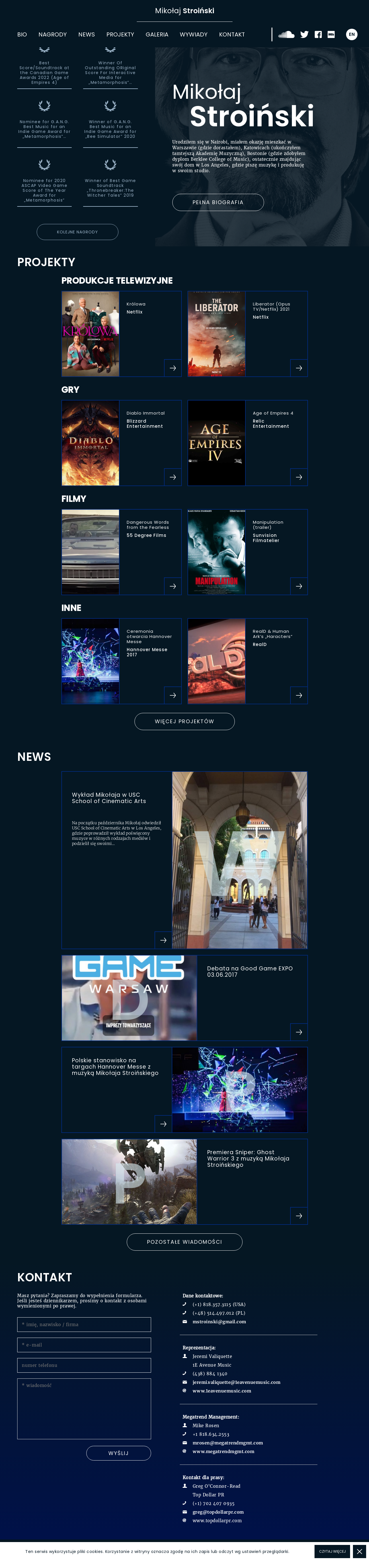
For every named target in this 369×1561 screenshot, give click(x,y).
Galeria (157, 34)
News (86, 34)
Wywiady (194, 34)
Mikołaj (184, 11)
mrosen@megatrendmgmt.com (228, 1443)
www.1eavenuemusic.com (222, 1391)
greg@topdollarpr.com (218, 1512)
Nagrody (52, 34)
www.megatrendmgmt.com (224, 1451)
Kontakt (232, 34)
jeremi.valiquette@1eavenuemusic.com (237, 1382)
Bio (22, 34)
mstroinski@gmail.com (219, 1321)
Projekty (120, 34)
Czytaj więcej (332, 1551)
